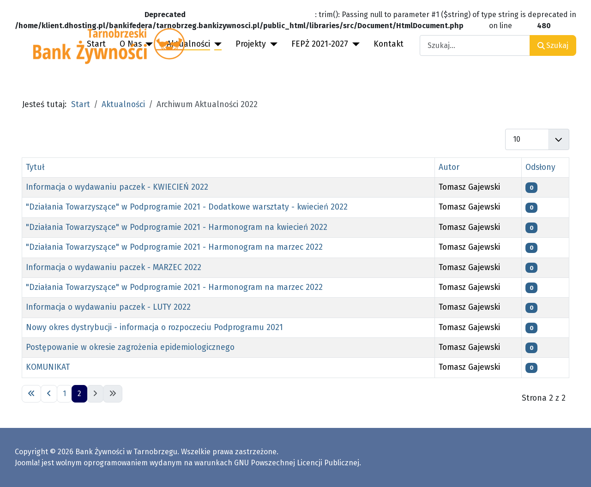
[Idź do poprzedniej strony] (49, 394)
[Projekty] (271, 44)
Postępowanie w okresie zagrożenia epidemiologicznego (130, 347)
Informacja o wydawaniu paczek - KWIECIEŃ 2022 (117, 187)
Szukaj (552, 45)
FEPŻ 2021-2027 (319, 44)
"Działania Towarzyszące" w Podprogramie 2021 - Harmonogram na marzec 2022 (174, 247)
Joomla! (27, 462)
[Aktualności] (216, 44)
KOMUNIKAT (48, 367)
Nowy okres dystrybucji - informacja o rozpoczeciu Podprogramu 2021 (154, 327)
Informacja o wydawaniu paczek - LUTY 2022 (108, 307)
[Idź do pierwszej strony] (31, 394)
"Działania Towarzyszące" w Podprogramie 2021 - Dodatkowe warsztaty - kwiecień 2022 (187, 207)
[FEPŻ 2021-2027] (354, 44)
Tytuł (35, 167)
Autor (449, 167)
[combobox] (475, 45)
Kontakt (389, 44)
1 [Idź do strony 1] (64, 393)
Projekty (250, 44)
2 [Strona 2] (79, 393)
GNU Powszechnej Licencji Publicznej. (297, 462)
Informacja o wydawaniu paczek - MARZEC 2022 (113, 267)
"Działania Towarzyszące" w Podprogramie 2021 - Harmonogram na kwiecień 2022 (176, 227)
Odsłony (540, 167)
